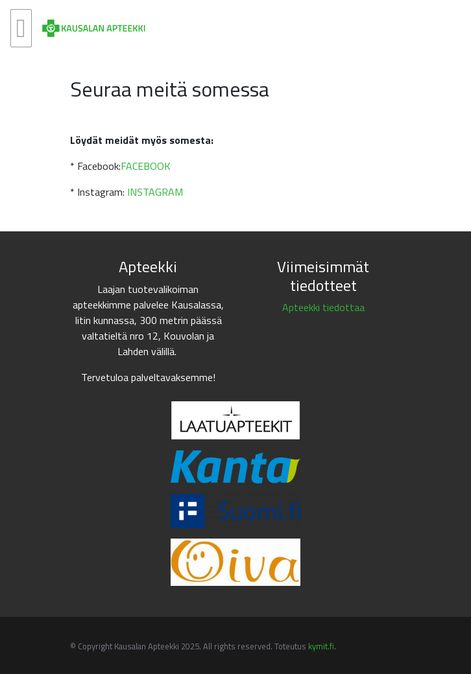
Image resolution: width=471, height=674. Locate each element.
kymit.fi (321, 646)
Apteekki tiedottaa (323, 307)
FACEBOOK (146, 166)
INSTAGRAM (155, 192)
